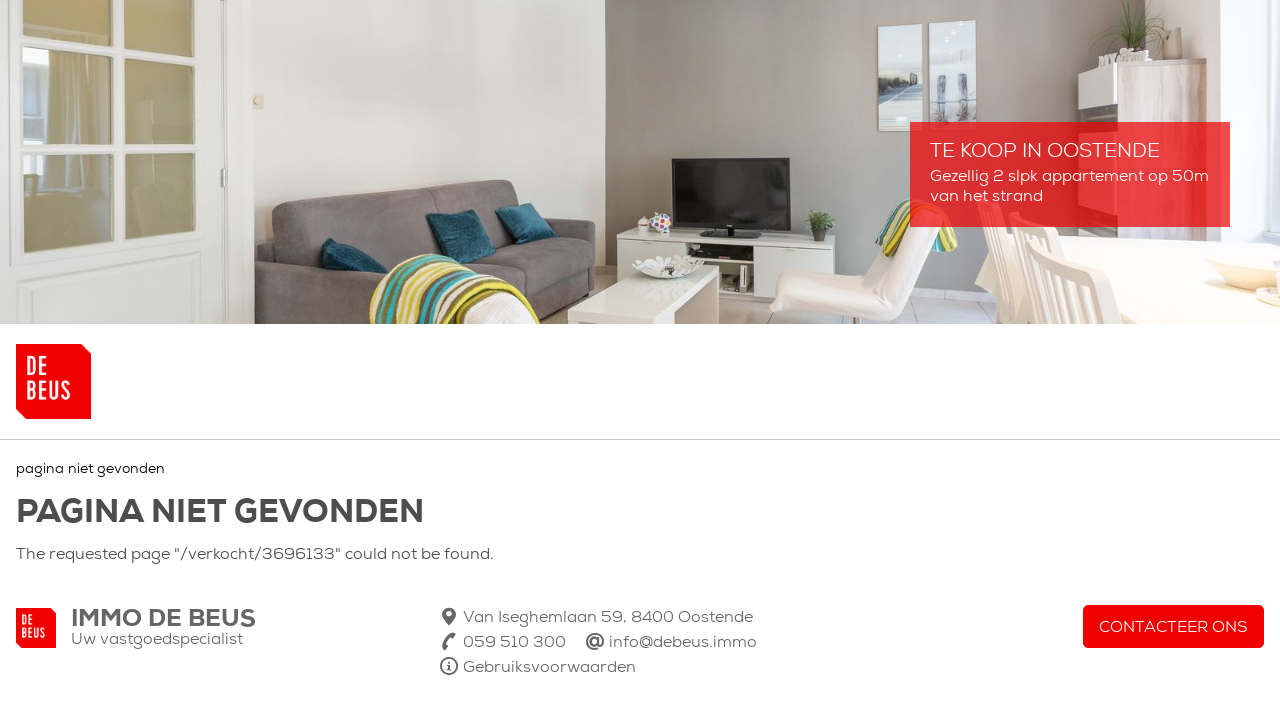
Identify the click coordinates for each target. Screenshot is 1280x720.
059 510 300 (514, 643)
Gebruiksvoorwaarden (549, 668)
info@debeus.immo (683, 643)
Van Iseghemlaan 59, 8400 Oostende (608, 618)
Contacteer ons (1173, 628)
